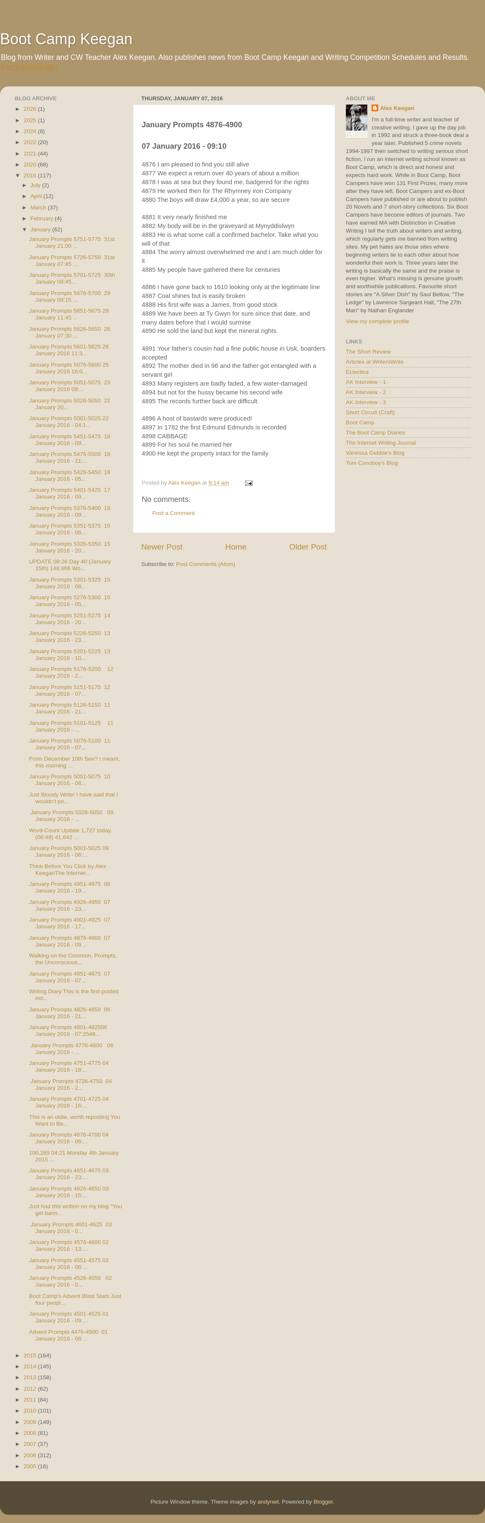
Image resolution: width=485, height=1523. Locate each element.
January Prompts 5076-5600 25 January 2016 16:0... (69, 368)
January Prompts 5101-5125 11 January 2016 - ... (71, 726)
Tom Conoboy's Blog (372, 463)
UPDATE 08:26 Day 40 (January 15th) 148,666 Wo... (70, 564)
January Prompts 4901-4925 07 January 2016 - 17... (69, 923)
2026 (31, 109)
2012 (31, 1389)
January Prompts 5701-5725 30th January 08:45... (72, 278)
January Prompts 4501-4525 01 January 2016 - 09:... (69, 1317)
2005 (31, 1466)
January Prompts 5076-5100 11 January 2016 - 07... (69, 744)
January (41, 229)
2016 (31, 175)
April (36, 196)
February (42, 218)
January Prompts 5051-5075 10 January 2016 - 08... (69, 779)
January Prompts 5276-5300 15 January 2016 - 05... (69, 600)
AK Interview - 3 (366, 402)
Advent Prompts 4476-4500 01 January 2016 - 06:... (68, 1335)
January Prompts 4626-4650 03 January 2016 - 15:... (69, 1192)
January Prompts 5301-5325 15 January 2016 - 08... (69, 583)
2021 (31, 153)
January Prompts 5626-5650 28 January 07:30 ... (69, 332)
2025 (31, 120)
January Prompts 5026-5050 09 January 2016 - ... (71, 815)
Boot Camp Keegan (66, 39)
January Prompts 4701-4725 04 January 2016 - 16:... (69, 1102)
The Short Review (368, 352)
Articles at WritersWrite (375, 362)
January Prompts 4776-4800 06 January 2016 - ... (71, 1048)
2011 (31, 1400)
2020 (31, 164)
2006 (31, 1455)
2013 (31, 1377)
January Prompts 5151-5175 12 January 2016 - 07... (69, 690)
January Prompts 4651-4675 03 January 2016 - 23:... (69, 1173)
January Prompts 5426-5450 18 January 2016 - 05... (69, 475)
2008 (31, 1433)
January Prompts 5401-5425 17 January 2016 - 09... (69, 493)
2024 (31, 131)
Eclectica (357, 372)
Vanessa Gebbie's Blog (375, 453)
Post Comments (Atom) (205, 564)
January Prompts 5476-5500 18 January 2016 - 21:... (69, 457)
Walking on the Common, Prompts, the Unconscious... (74, 958)
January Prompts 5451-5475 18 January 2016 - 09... (69, 439)
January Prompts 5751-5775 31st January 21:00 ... (72, 242)
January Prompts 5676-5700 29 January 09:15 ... (69, 296)
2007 (31, 1444)
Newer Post (162, 546)
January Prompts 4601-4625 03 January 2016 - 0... (70, 1227)
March (39, 207)
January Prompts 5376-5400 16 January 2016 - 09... (69, 511)
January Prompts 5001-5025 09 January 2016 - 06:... (69, 851)
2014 (31, 1366)
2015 (31, 1355)
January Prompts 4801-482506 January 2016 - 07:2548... (68, 1030)
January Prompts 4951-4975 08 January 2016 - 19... (69, 887)
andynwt (267, 1502)
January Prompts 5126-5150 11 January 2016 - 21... (69, 708)
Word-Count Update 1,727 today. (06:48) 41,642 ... (70, 833)
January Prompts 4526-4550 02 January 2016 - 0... (70, 1281)
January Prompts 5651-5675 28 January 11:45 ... (69, 314)
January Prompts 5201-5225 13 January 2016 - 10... (69, 654)
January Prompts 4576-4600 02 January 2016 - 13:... (69, 1245)
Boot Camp (360, 422)
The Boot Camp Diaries (375, 432)
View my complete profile (377, 321)
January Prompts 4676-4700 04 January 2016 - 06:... (69, 1138)
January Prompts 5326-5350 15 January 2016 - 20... (69, 547)
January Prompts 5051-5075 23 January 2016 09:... (69, 385)
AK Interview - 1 (366, 382)
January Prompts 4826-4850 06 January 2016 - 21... (69, 1012)
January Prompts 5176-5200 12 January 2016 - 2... (71, 672)
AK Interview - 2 (366, 392)
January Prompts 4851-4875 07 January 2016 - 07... (69, 977)
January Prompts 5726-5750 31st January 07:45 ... (72, 260)
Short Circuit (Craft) (370, 412)
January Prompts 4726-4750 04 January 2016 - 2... (70, 1084)
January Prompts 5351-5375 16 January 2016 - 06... (69, 529)
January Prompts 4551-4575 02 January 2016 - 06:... (69, 1263)
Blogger (323, 1502)
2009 (31, 1422)
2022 (31, 142)
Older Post (308, 546)
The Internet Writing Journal (381, 443)
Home (235, 546)
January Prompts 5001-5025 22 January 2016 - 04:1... (69, 421)
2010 (31, 1411)
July (36, 185)
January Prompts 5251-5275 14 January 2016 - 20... (69, 618)
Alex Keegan (397, 108)
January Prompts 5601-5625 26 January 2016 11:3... (69, 350)
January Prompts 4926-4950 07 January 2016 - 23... (69, 905)
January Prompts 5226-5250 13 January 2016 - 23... (69, 636)
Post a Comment (173, 513)
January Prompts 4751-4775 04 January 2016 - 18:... (69, 1066)
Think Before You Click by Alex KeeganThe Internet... (67, 869)
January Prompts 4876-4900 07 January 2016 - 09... (69, 941)
